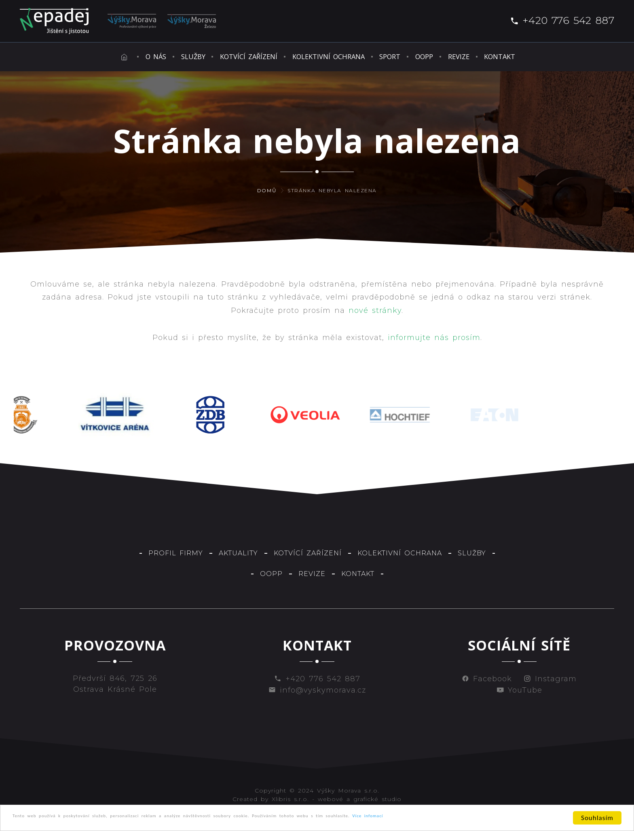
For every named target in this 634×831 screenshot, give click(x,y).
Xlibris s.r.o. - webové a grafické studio (337, 802)
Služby (150, 58)
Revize (513, 58)
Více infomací (514, 818)
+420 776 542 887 (562, 20)
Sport (409, 58)
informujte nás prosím (434, 340)
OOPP (461, 58)
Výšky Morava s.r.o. (348, 793)
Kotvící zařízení (225, 58)
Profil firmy (175, 556)
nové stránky (375, 313)
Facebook (487, 682)
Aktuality (238, 556)
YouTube (519, 693)
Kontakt (572, 58)
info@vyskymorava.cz (317, 693)
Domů (267, 194)
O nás (95, 58)
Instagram (550, 682)
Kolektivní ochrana (327, 58)
